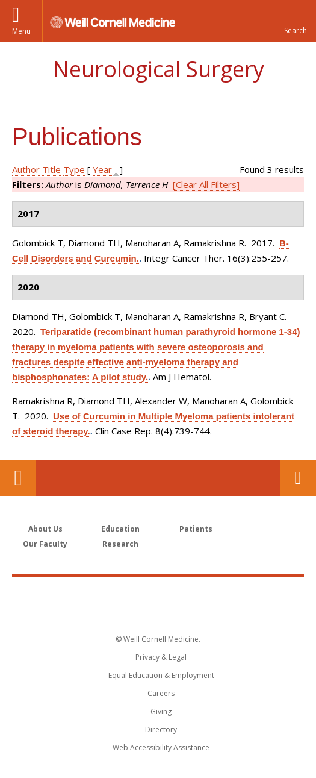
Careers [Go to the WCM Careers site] (161, 693)
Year (102, 169)
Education (120, 529)
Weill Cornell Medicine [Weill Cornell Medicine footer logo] (158, 595)
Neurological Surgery (158, 69)
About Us (45, 529)
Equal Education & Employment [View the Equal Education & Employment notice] (161, 675)
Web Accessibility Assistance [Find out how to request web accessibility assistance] (161, 747)
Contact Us (298, 478)
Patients (195, 529)
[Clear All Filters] (206, 184)
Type (74, 169)
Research (120, 544)
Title (51, 169)
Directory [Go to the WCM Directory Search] (161, 729)
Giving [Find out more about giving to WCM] (161, 711)
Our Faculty (45, 544)
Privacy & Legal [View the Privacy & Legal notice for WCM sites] (161, 657)
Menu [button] (21, 31)
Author (26, 169)
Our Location (18, 478)
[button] (295, 21)
